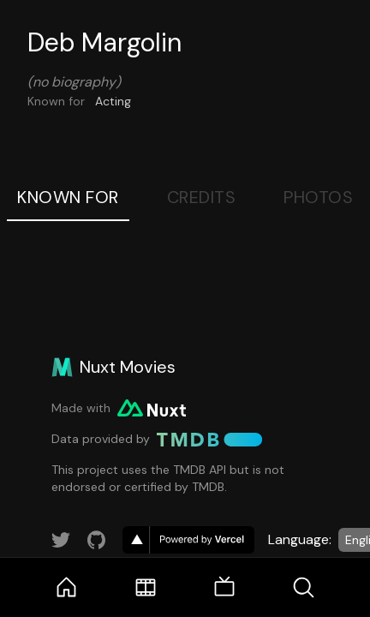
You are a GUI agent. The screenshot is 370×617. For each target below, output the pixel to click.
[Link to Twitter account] (60, 539)
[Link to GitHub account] (96, 539)
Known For (68, 197)
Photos (318, 197)
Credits (201, 197)
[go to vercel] (188, 540)
